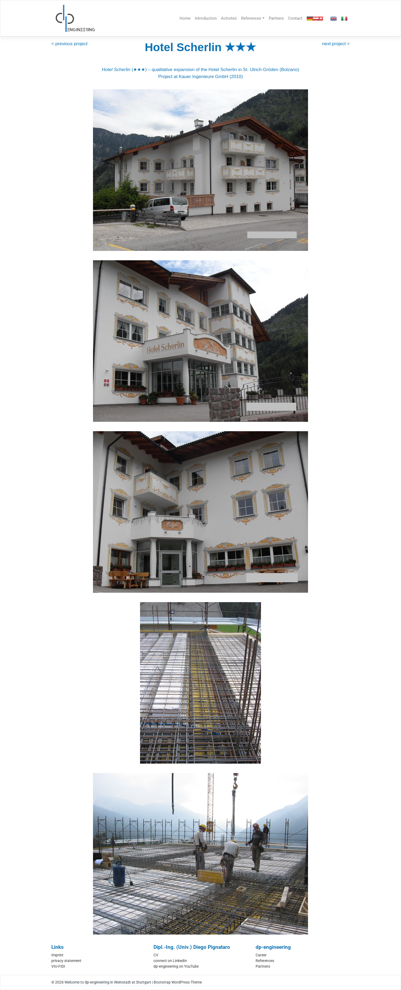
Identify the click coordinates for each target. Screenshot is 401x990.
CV (155, 955)
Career (261, 955)
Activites (229, 18)
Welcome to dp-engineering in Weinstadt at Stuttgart (108, 982)
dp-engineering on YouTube (176, 966)
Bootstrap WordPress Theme (178, 982)
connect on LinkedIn (170, 961)
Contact (295, 18)
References (251, 18)
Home (185, 18)
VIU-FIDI (58, 966)
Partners (276, 18)
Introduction (206, 18)
